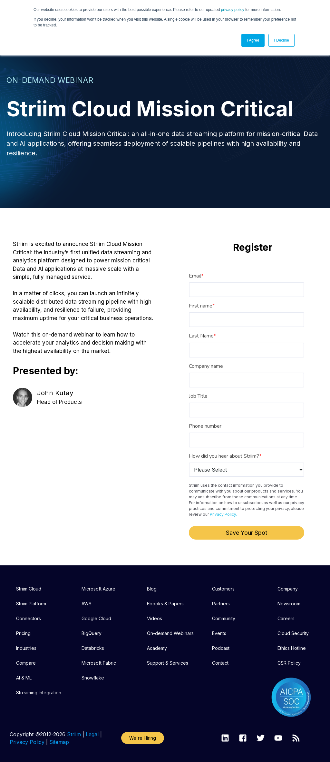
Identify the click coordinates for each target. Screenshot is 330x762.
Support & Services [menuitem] (167, 663)
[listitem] (165, 148)
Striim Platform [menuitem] (31, 603)
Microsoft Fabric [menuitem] (99, 663)
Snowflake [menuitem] (93, 677)
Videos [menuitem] (154, 618)
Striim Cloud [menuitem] (28, 588)
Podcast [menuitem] (220, 648)
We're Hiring (142, 738)
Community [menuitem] (223, 618)
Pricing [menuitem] (23, 633)
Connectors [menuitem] (28, 618)
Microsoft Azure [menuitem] (98, 588)
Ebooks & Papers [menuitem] (165, 603)
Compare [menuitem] (26, 663)
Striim (74, 734)
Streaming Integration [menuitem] (38, 692)
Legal (92, 734)
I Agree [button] (253, 40)
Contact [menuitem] (220, 663)
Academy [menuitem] (157, 648)
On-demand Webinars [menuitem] (170, 633)
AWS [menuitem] (87, 603)
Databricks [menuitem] (93, 648)
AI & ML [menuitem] (24, 677)
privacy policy (232, 9)
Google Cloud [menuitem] (96, 618)
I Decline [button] (281, 40)
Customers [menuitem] (223, 588)
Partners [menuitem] (221, 603)
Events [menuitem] (219, 633)
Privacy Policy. (223, 514)
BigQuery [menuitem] (92, 633)
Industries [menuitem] (26, 648)
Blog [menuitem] (152, 588)
